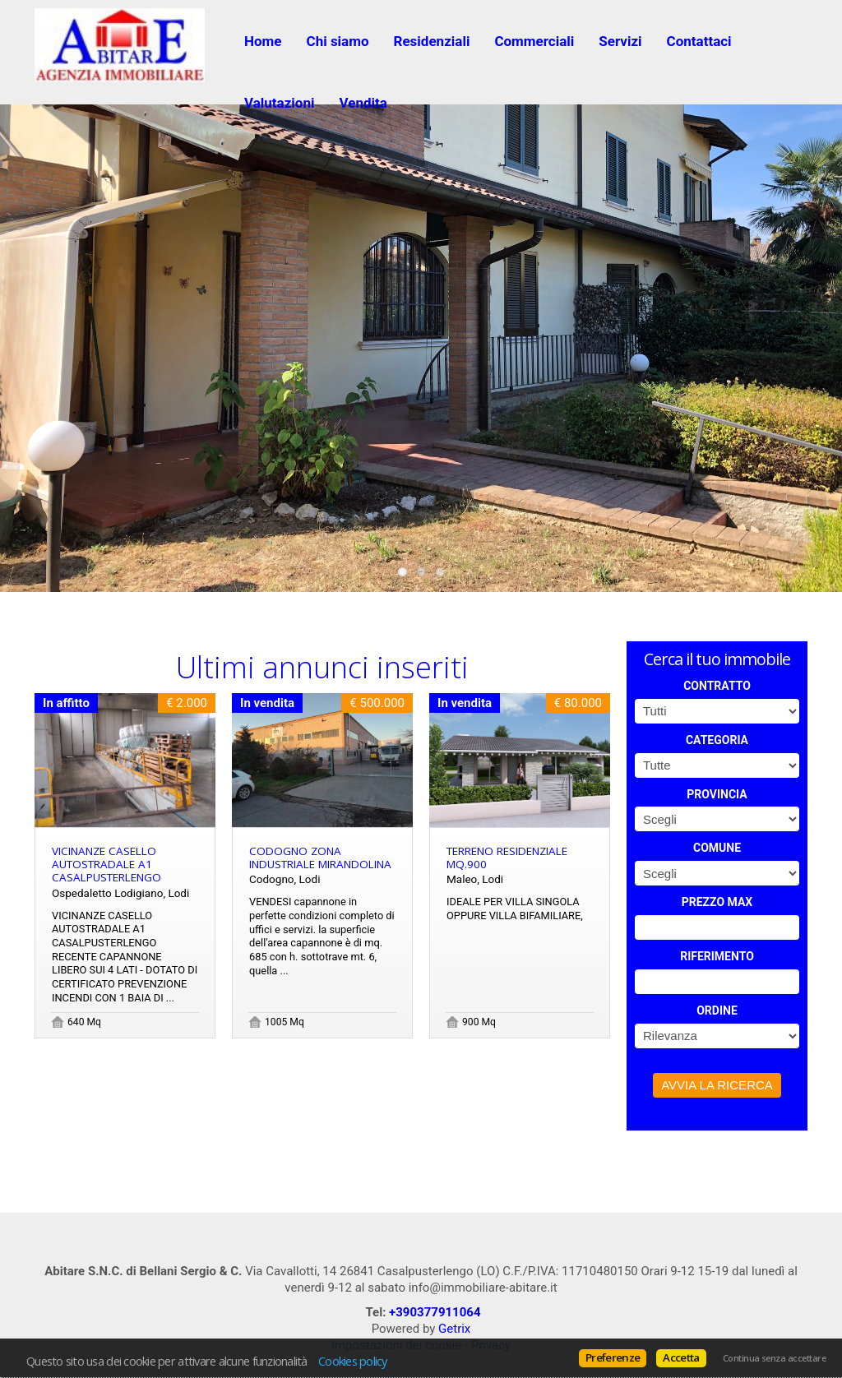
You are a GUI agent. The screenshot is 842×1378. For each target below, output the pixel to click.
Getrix (454, 1328)
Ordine (717, 1010)
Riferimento (717, 956)
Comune (717, 847)
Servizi (620, 41)
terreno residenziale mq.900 (506, 858)
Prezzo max (717, 902)
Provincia (717, 794)
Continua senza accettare (774, 1358)
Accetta (681, 1357)
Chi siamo (338, 41)
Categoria (717, 740)
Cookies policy (352, 1361)
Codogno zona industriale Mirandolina (320, 858)
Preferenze (612, 1357)
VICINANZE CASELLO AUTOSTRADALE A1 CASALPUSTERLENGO (106, 864)
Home (263, 41)
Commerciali (534, 41)
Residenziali (432, 41)
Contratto (717, 685)
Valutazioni (279, 103)
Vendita (362, 103)
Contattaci (699, 41)
